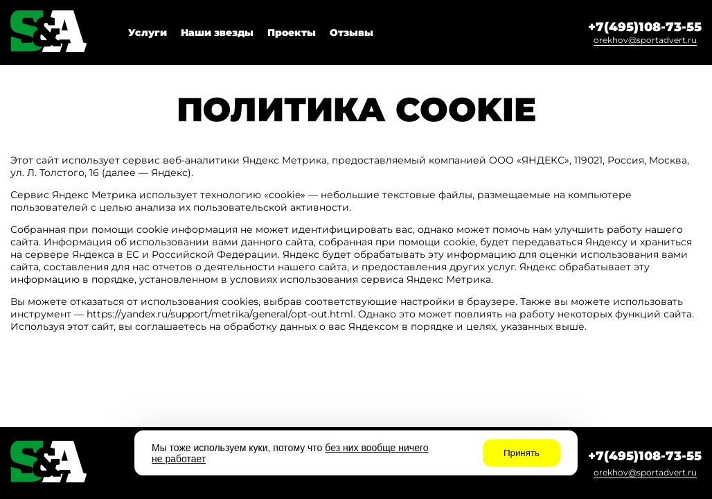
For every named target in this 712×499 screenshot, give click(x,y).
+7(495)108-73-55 (645, 27)
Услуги (147, 32)
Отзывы (351, 32)
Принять (522, 453)
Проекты (291, 32)
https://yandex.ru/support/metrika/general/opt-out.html (220, 314)
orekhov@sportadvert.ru (645, 40)
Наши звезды (217, 32)
